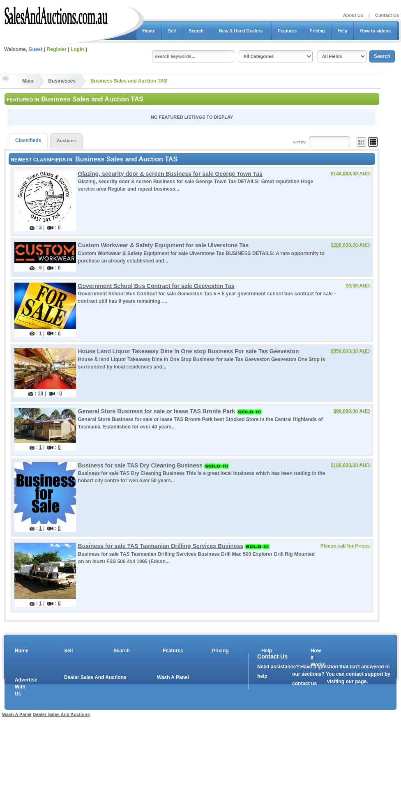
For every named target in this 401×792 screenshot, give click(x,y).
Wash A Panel (173, 677)
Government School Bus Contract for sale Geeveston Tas (156, 286)
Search (196, 30)
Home (149, 30)
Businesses (62, 81)
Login (77, 49)
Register (57, 49)
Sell (172, 30)
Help (343, 30)
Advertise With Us (21, 687)
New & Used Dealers (241, 30)
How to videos (375, 30)
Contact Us (387, 15)
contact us (304, 683)
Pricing (317, 30)
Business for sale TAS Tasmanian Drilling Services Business (161, 546)
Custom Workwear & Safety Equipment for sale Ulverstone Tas (163, 245)
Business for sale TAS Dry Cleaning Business (140, 465)
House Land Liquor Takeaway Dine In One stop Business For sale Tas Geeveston (188, 351)
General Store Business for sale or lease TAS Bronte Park (156, 411)
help (262, 676)
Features (287, 30)
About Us (353, 15)
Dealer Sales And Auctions (95, 677)
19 (40, 393)
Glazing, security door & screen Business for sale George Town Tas (170, 173)
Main (27, 81)
